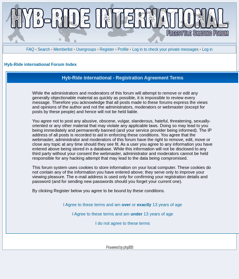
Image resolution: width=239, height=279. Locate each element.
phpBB (128, 247)
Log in (207, 49)
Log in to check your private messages (165, 49)
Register (106, 49)
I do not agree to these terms (122, 223)
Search (44, 49)
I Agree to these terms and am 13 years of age (122, 214)
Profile (123, 49)
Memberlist (63, 49)
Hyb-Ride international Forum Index (40, 64)
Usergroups (86, 49)
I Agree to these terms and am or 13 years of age (122, 204)
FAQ (30, 49)
